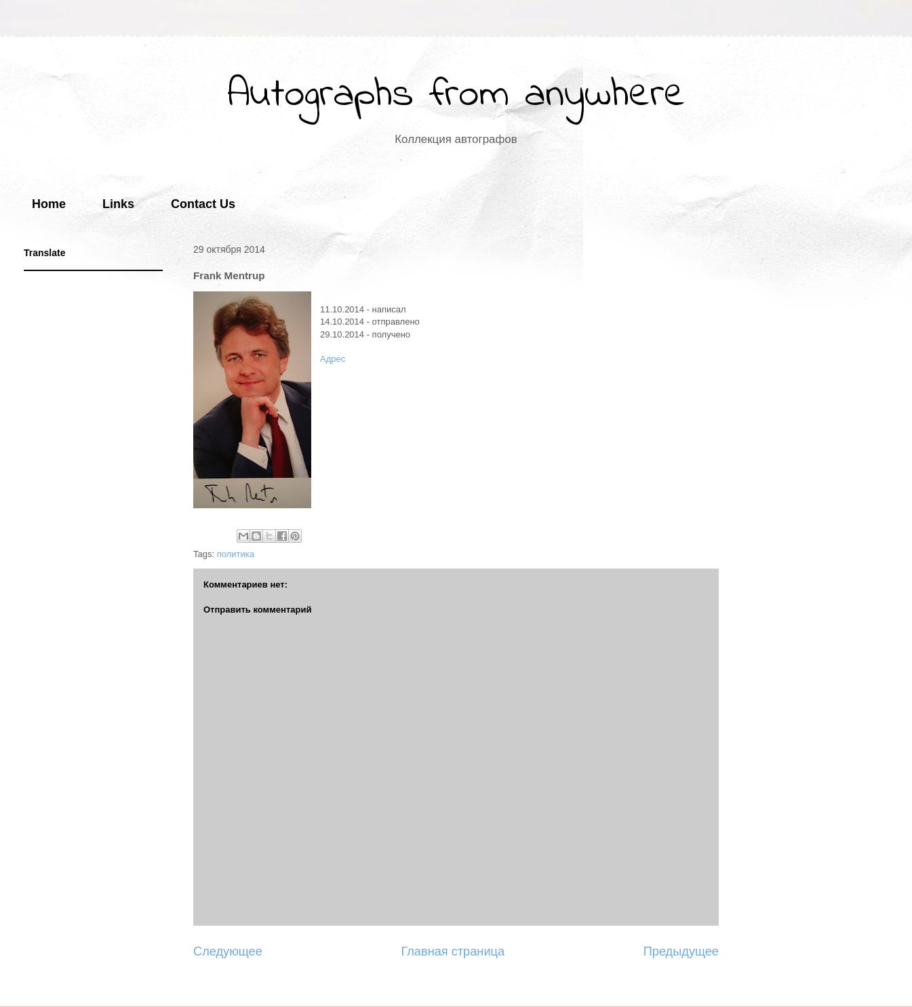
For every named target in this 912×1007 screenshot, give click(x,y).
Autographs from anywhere (456, 95)
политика (235, 554)
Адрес (332, 359)
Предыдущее (681, 951)
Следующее (227, 951)
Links (118, 204)
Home (49, 204)
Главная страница (452, 951)
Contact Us (203, 204)
